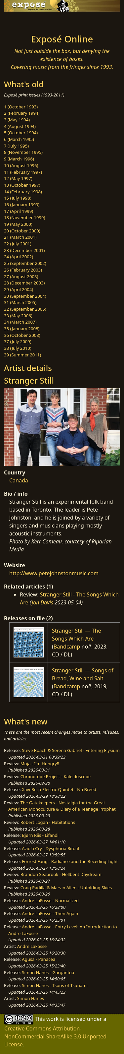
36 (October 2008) (22, 335)
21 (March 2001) (20, 237)
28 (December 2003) (24, 283)
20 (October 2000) (22, 231)
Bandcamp (67, 646)
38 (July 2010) (17, 348)
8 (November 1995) (23, 152)
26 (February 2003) (23, 270)
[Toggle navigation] (21, 21)
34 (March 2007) (20, 322)
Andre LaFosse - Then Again (50, 913)
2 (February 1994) (21, 113)
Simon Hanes (30, 998)
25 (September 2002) (25, 263)
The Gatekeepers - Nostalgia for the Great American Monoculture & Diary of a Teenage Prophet (62, 806)
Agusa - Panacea (38, 959)
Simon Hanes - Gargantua (48, 972)
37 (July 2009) (17, 341)
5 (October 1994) (21, 133)
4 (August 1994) (20, 126)
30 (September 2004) (25, 296)
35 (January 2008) (21, 329)
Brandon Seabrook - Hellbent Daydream (61, 874)
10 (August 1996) (21, 165)
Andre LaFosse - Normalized (50, 900)
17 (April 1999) (18, 211)
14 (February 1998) (23, 192)
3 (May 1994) (17, 120)
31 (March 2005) (20, 302)
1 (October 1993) (21, 107)
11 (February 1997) (23, 172)
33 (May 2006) (18, 316)
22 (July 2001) (17, 244)
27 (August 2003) (21, 276)
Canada (18, 480)
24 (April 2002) (18, 257)
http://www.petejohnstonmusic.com (54, 573)
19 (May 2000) (18, 224)
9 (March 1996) (19, 159)
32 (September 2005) (25, 309)
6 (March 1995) (19, 139)
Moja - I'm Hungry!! (40, 764)
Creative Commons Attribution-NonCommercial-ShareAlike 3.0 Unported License (55, 1036)
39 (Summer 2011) (22, 355)
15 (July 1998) (17, 198)
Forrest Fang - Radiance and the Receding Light (70, 861)
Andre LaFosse (32, 946)
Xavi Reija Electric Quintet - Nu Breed (59, 789)
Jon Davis (42, 602)
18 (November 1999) (24, 217)
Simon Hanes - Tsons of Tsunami (55, 985)
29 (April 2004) (18, 289)
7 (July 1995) (16, 146)
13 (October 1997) (22, 185)
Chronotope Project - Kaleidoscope (56, 776)
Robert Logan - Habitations (48, 822)
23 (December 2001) (24, 250)
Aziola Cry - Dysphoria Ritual (50, 848)
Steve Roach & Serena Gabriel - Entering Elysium (71, 750)
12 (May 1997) (18, 178)
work (52, 1019)
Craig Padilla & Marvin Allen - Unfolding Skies (66, 888)
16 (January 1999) (21, 205)
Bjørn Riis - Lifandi (40, 835)
